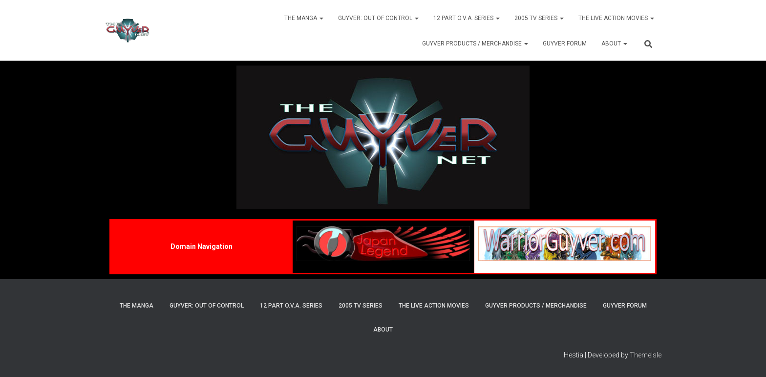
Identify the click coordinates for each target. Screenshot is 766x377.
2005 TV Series (539, 18)
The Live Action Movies (616, 18)
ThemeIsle (645, 355)
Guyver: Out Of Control (378, 18)
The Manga (303, 18)
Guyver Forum (565, 43)
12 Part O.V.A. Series (466, 18)
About (614, 43)
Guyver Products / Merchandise (475, 43)
